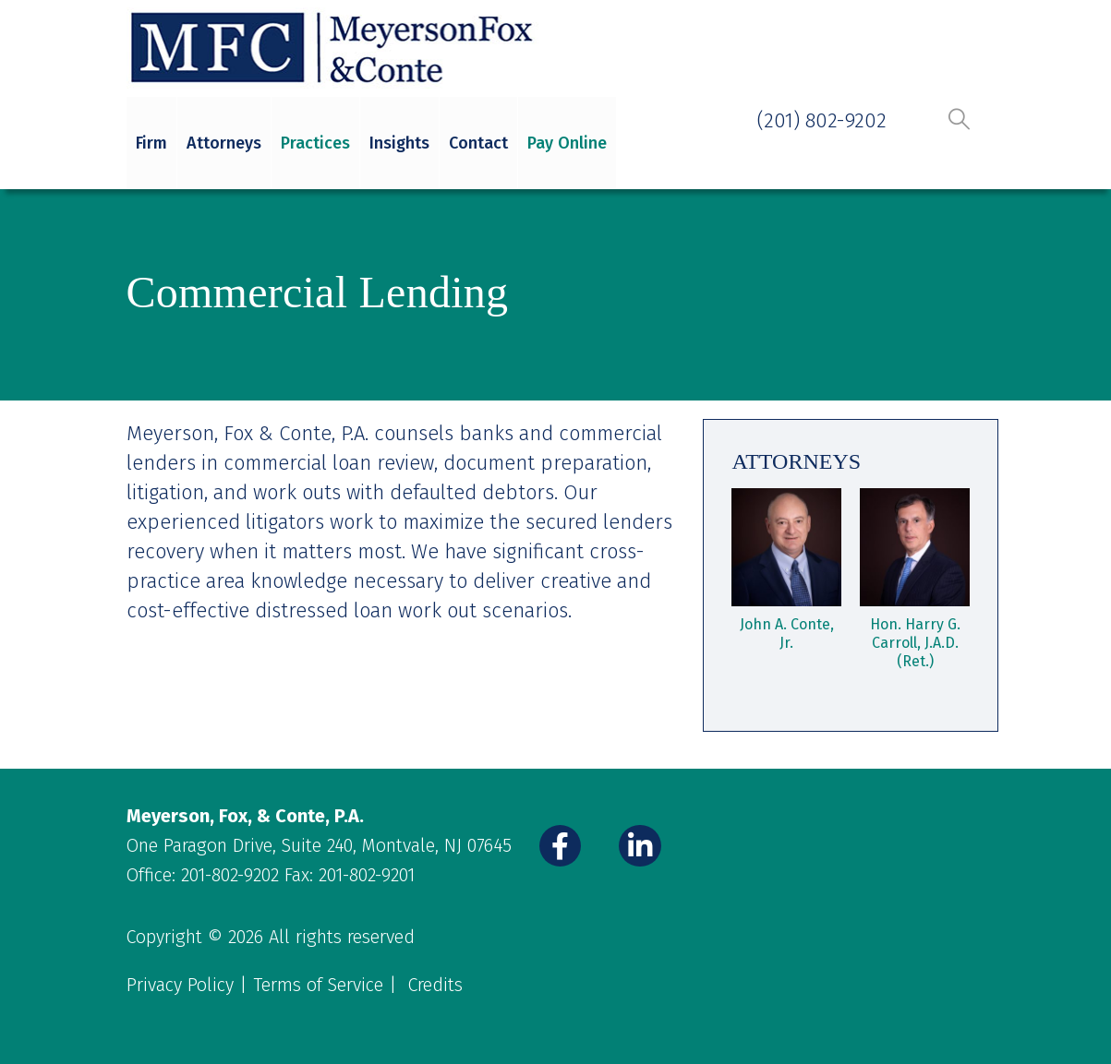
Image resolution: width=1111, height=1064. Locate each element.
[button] (959, 119)
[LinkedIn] (640, 846)
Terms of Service (318, 985)
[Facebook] (560, 846)
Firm (151, 143)
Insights (399, 143)
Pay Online (567, 143)
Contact (478, 143)
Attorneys (224, 143)
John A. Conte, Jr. (787, 634)
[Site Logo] (334, 48)
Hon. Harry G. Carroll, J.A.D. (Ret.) (915, 643)
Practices (315, 143)
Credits (435, 985)
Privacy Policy (180, 985)
